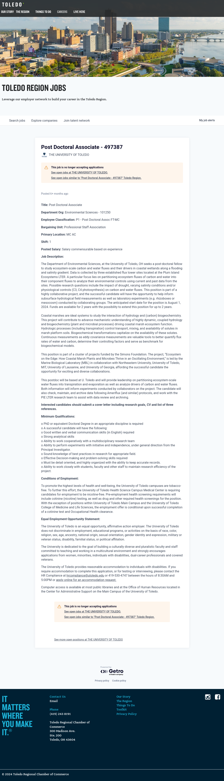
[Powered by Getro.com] (112, 671)
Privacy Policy (127, 714)
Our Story (7, 12)
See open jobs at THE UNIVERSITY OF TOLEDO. (79, 172)
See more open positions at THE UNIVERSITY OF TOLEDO (88, 639)
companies (44, 120)
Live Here (79, 12)
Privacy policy (102, 680)
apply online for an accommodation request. (86, 580)
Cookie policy (119, 680)
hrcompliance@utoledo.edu (85, 575)
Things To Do (43, 12)
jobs (17, 120)
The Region (22, 12)
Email (54, 701)
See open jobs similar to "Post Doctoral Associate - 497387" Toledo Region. (96, 177)
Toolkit (122, 709)
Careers (62, 12)
